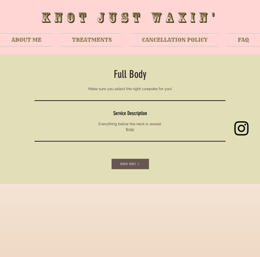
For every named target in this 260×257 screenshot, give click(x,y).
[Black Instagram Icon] (241, 128)
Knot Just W (103, 17)
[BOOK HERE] (130, 164)
